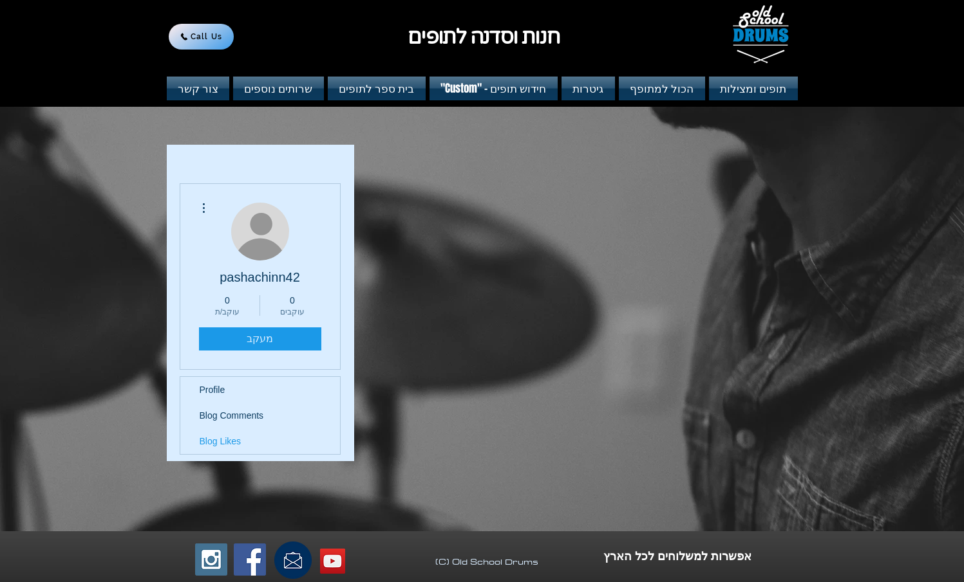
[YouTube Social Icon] (332, 561)
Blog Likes (220, 441)
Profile (212, 390)
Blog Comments (232, 415)
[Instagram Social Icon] (211, 559)
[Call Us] (201, 37)
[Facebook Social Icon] (250, 559)
